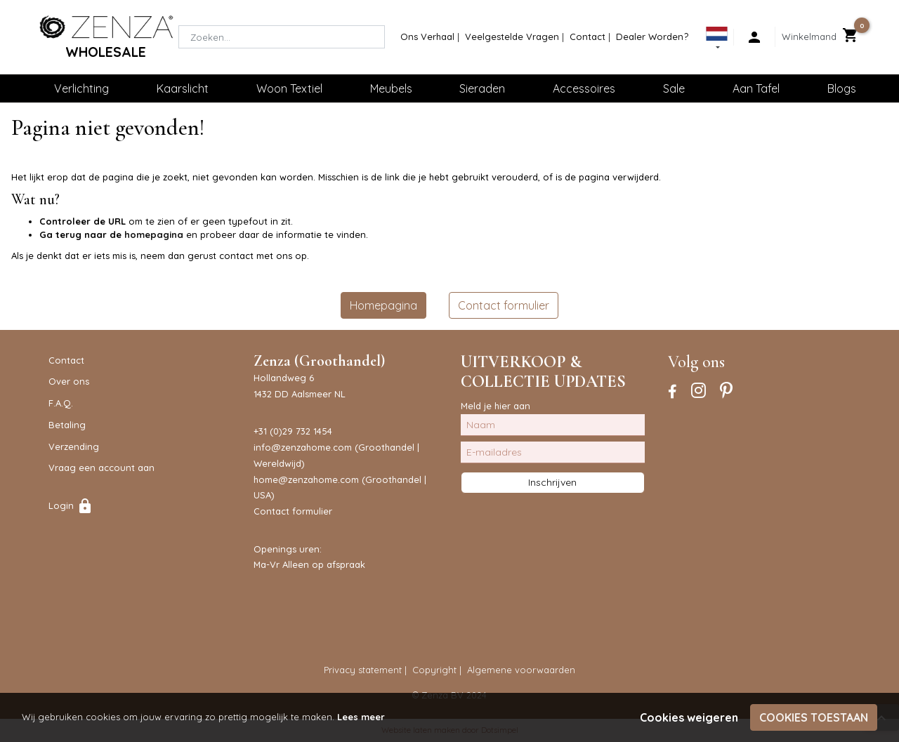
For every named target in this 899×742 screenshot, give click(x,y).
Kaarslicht (183, 88)
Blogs (841, 88)
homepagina (153, 234)
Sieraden (482, 88)
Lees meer (361, 716)
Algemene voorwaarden (521, 669)
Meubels (391, 88)
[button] (716, 40)
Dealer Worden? (652, 36)
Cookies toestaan (813, 717)
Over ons (68, 381)
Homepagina (383, 305)
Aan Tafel (756, 88)
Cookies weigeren (689, 717)
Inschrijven (552, 482)
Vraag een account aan (101, 467)
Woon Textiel (289, 88)
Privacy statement (363, 669)
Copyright (434, 669)
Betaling (67, 424)
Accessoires (584, 88)
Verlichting (81, 88)
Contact (587, 36)
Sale (674, 88)
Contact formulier (503, 305)
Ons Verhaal (427, 36)
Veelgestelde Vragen (512, 36)
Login (70, 505)
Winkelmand (809, 36)
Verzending (73, 446)
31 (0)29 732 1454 (295, 431)
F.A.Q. (60, 403)
